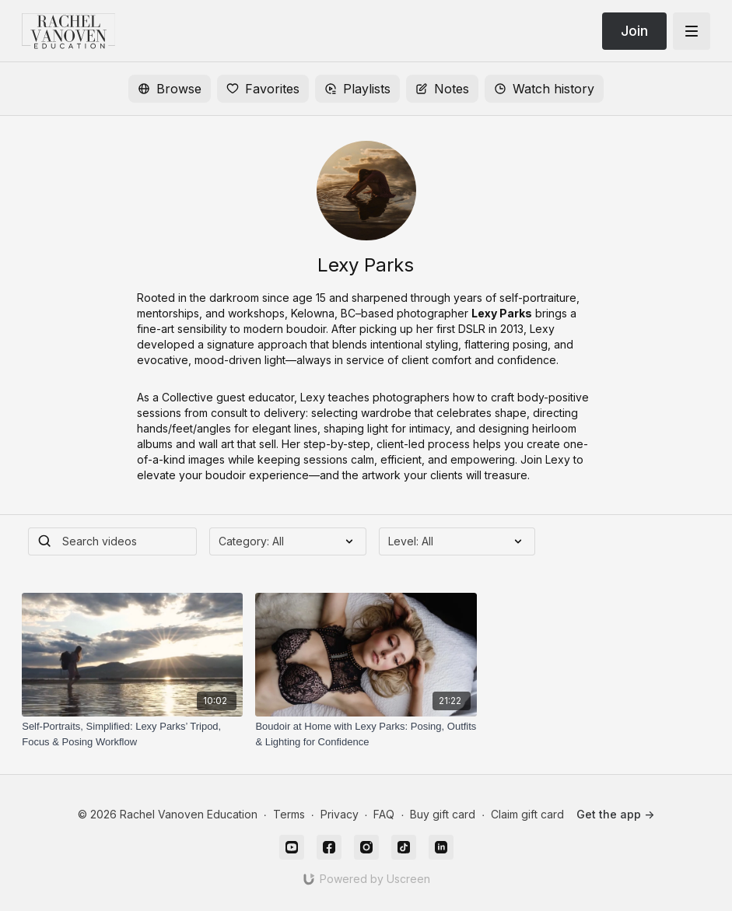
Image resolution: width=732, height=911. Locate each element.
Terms (289, 814)
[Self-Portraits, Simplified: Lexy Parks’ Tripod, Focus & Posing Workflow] (132, 734)
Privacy (339, 814)
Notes (442, 88)
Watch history (544, 88)
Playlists (357, 88)
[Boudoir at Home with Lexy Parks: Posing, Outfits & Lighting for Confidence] (365, 734)
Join (634, 31)
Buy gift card (442, 814)
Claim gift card (527, 814)
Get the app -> (615, 814)
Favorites (262, 88)
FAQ (383, 814)
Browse (169, 88)
